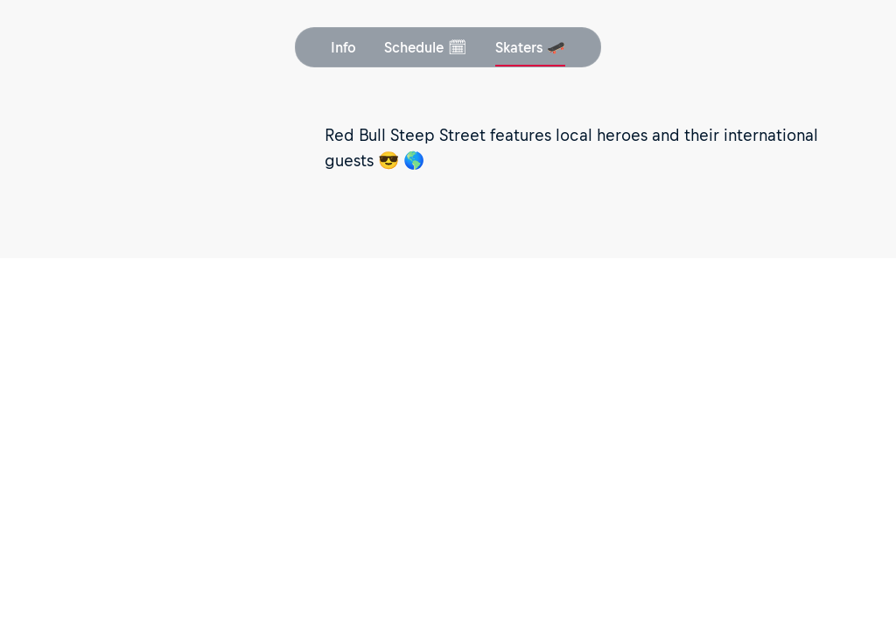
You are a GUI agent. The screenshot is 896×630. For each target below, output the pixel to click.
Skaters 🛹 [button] (530, 47)
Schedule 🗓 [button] (425, 47)
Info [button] (343, 47)
